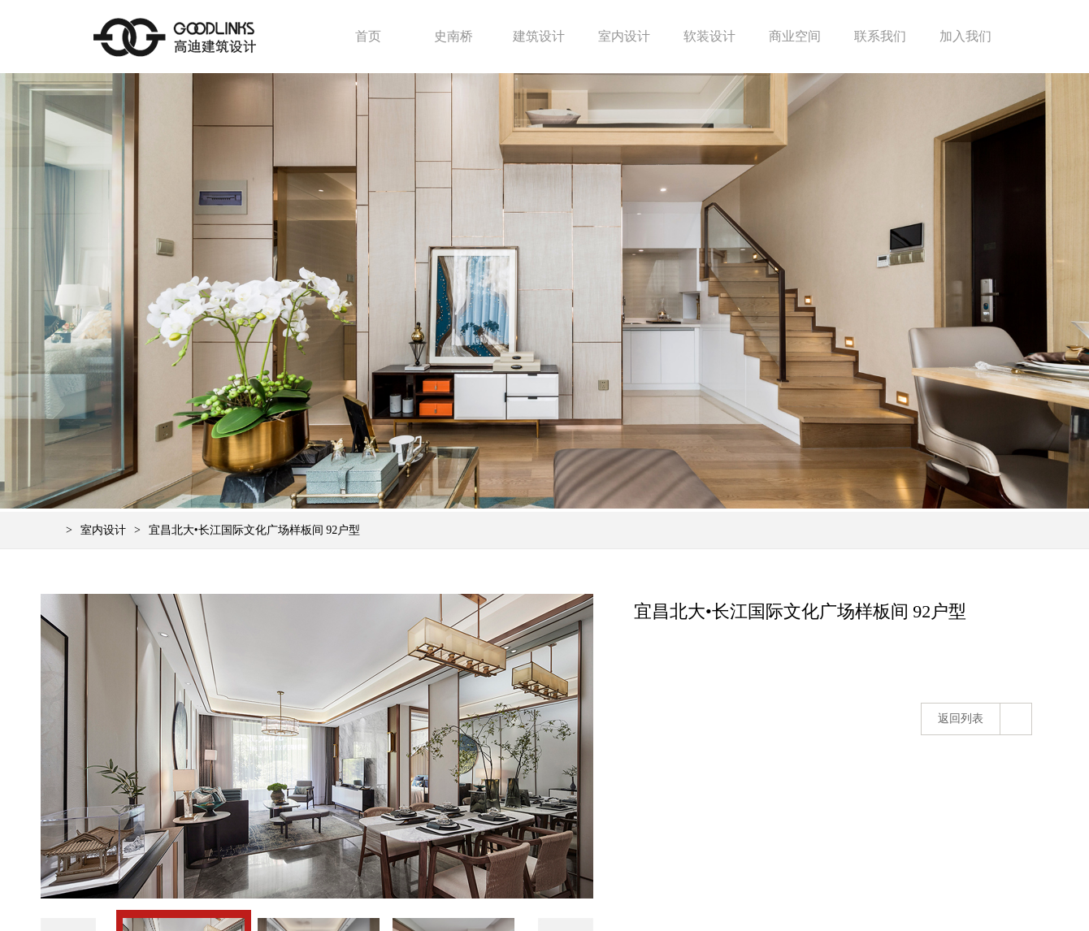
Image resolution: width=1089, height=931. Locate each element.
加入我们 (965, 36)
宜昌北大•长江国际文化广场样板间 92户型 (254, 530)
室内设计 (624, 36)
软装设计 (709, 36)
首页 (368, 36)
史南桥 (453, 36)
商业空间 (795, 36)
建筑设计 (539, 36)
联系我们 (880, 36)
